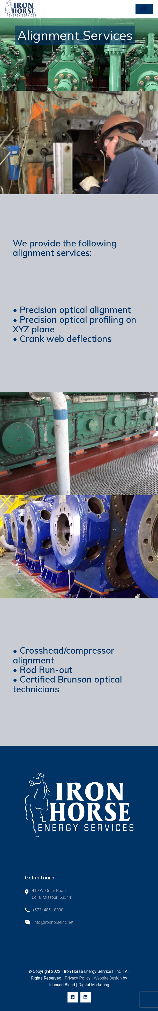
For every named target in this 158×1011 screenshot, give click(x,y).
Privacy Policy (77, 978)
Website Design (108, 978)
